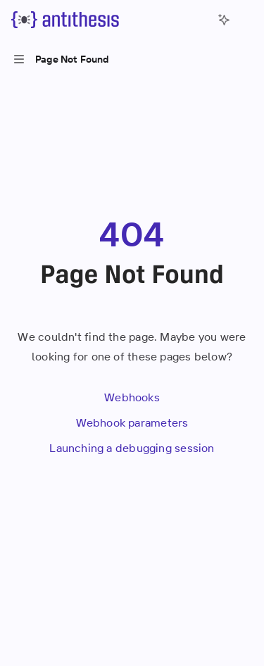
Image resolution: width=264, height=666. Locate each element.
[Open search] (198, 19)
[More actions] (246, 20)
